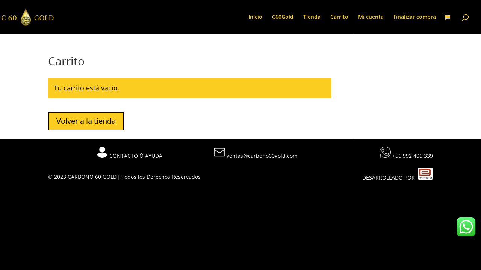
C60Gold (282, 17)
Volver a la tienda (86, 121)
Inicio (255, 17)
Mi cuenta (371, 17)
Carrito (339, 17)
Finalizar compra (414, 17)
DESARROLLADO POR (397, 177)
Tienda (312, 17)
